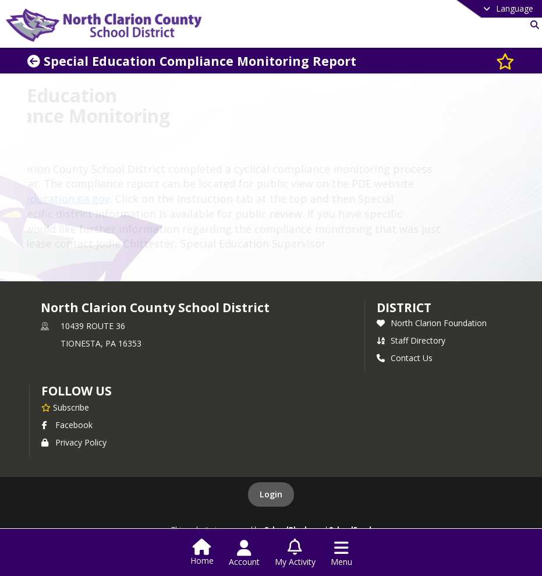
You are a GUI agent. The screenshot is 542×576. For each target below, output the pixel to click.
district (404, 307)
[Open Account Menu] (244, 553)
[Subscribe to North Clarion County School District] (65, 407)
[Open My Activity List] (295, 553)
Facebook (67, 424)
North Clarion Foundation (432, 322)
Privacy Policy (74, 442)
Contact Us (405, 357)
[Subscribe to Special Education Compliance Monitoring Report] (505, 61)
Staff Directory (411, 340)
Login (271, 494)
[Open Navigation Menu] (341, 553)
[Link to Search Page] (532, 24)
